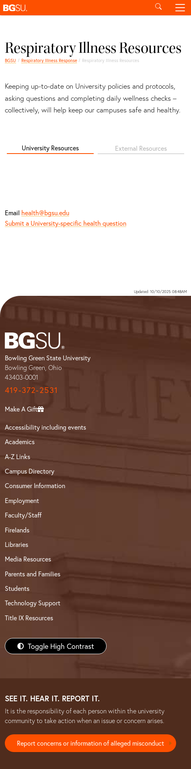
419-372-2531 (31, 389)
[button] (74, 7)
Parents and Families (32, 573)
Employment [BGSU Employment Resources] (22, 500)
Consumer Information (35, 485)
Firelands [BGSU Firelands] (17, 530)
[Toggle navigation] (180, 7)
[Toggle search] (158, 7)
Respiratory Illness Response (49, 60)
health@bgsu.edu (45, 212)
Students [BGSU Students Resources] (17, 588)
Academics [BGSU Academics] (20, 441)
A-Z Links (17, 456)
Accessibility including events (45, 427)
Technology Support (32, 603)
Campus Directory (29, 471)
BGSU (10, 60)
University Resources (50, 147)
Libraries (16, 544)
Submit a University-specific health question (65, 223)
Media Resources (28, 559)
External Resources (141, 148)
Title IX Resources (29, 617)
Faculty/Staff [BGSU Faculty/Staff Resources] (23, 515)
